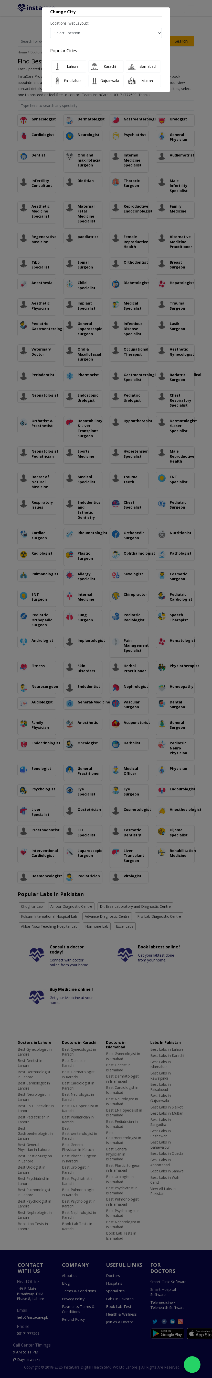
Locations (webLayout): (69, 23)
